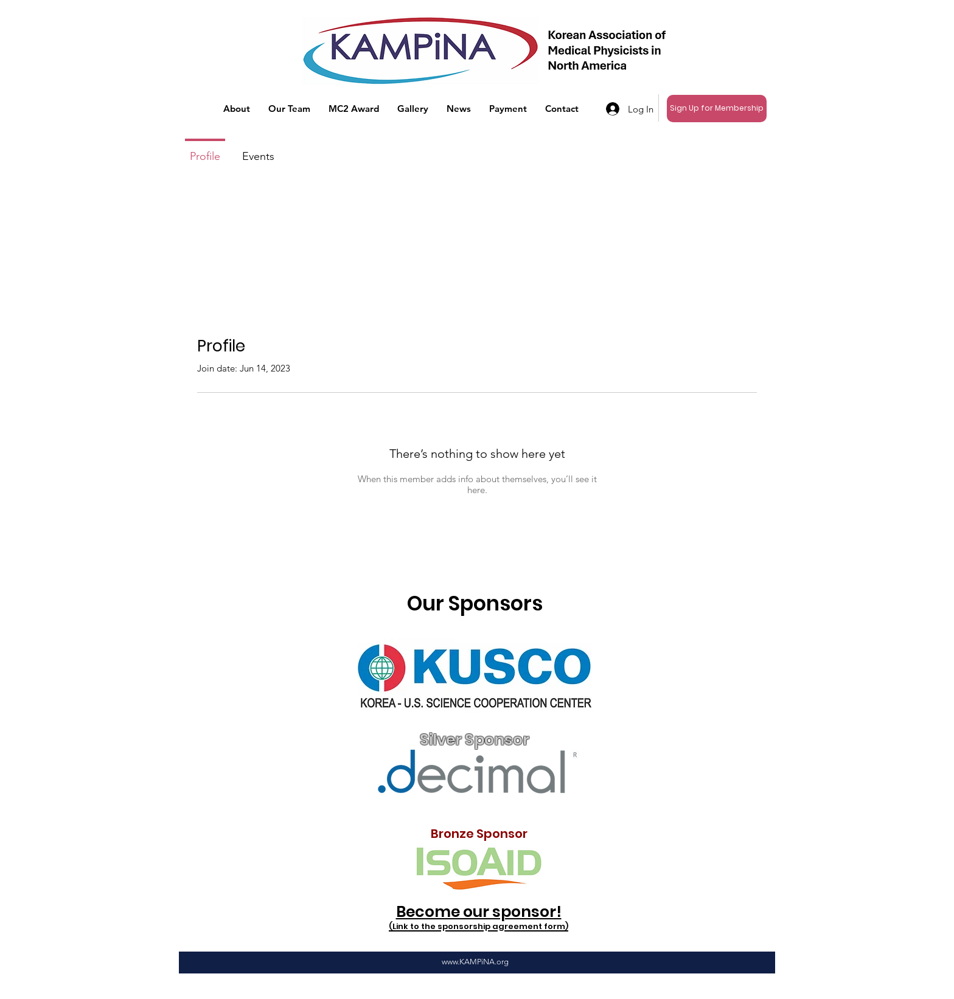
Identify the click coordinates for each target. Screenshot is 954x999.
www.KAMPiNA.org (475, 961)
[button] (236, 109)
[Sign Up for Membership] (717, 108)
